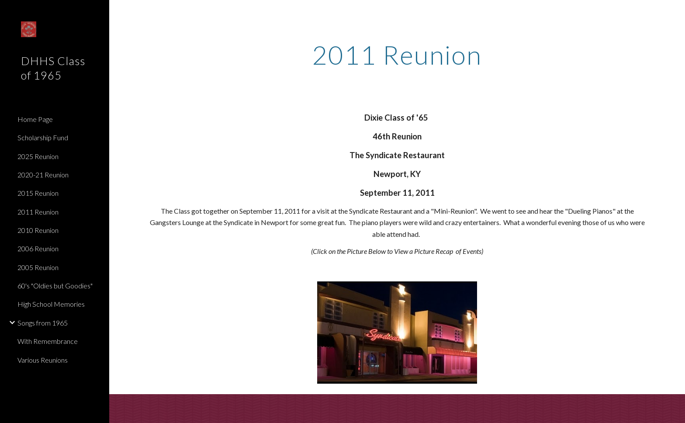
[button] (674, 12)
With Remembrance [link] (47, 341)
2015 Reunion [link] (38, 193)
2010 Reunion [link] (38, 230)
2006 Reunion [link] (38, 248)
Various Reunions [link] (42, 360)
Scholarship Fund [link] (42, 137)
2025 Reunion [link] (38, 156)
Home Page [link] (35, 119)
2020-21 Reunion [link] (43, 174)
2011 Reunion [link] (38, 212)
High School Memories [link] (51, 304)
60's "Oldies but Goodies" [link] (55, 285)
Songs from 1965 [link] (42, 323)
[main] (397, 55)
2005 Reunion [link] (38, 267)
